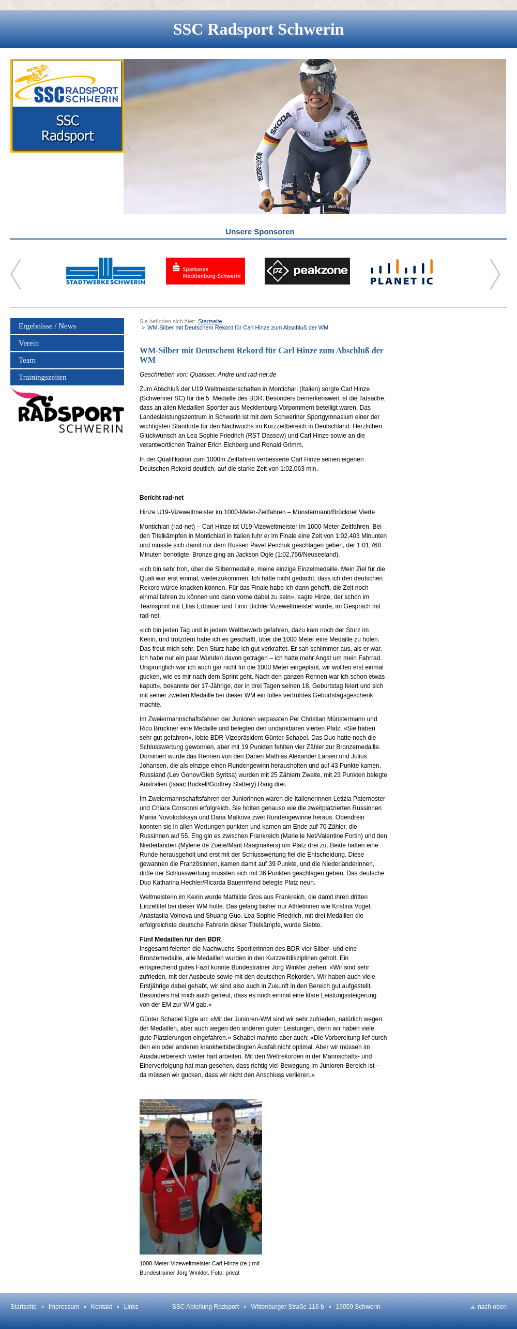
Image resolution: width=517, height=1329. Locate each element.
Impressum (64, 1306)
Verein (29, 343)
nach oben (492, 1306)
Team (27, 360)
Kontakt (101, 1306)
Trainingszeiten (43, 377)
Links (131, 1306)
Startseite (210, 321)
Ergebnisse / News (47, 326)
